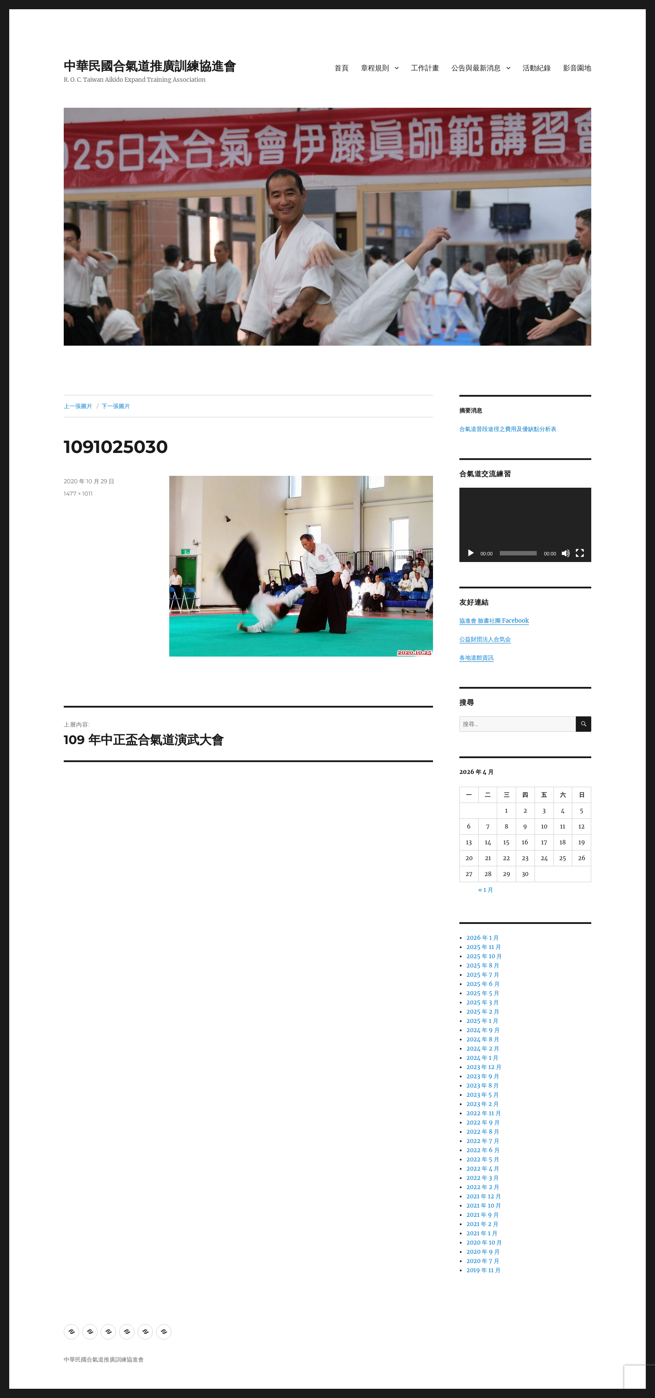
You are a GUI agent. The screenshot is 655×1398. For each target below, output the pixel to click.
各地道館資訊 (476, 657)
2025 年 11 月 (483, 947)
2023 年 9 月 (482, 1076)
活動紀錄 (537, 68)
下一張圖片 (116, 405)
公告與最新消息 (476, 68)
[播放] (470, 553)
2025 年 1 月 (482, 1021)
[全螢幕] (579, 553)
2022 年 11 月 (483, 1113)
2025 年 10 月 (484, 956)
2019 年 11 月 (483, 1270)
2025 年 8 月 (482, 965)
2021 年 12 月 (483, 1196)
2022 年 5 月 (482, 1159)
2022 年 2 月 (482, 1187)
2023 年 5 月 (482, 1095)
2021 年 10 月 (483, 1205)
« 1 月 (485, 890)
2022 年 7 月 (482, 1141)
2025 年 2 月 (482, 1011)
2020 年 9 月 (483, 1252)
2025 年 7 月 (482, 974)
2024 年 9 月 (483, 1030)
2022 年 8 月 (482, 1131)
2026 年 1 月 (482, 938)
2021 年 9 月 (482, 1215)
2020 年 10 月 (484, 1242)
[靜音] (565, 553)
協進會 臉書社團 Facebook (494, 620)
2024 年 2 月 (482, 1048)
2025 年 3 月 (482, 1002)
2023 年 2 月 (482, 1104)
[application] (525, 525)
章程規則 (375, 68)
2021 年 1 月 (482, 1233)
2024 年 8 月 (482, 1039)
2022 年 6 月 (483, 1150)
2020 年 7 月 (482, 1261)
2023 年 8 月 (482, 1085)
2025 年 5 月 (482, 993)
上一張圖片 (78, 405)
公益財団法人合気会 (485, 639)
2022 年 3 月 (482, 1178)
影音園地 (577, 68)
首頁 (342, 68)
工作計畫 (425, 68)
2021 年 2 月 (482, 1224)
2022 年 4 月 (482, 1168)
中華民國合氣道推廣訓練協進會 (150, 65)
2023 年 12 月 (484, 1067)
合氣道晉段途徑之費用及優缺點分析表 (508, 429)
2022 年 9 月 (483, 1122)
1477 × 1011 (78, 493)
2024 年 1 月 (482, 1058)
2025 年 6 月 (483, 984)
